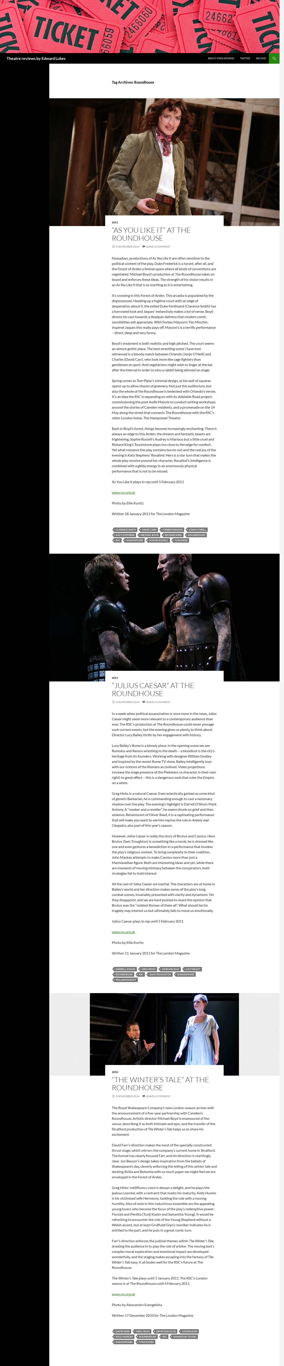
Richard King (173, 534)
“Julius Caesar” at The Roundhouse (153, 689)
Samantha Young (184, 1336)
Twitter (245, 58)
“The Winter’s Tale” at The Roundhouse (160, 1083)
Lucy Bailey (192, 969)
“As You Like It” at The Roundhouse (151, 233)
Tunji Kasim (146, 1341)
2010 (115, 1072)
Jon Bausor (189, 1331)
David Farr (123, 1331)
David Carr (149, 529)
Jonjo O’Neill (197, 529)
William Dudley (126, 979)
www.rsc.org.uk (123, 492)
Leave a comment (158, 246)
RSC (118, 540)
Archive (261, 58)
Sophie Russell (158, 540)
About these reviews (221, 58)
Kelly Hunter (124, 1336)
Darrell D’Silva (125, 969)
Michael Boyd (150, 534)
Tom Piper (181, 540)
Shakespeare (134, 540)
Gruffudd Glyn (166, 1331)
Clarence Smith (126, 529)
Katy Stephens (125, 534)
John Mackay (170, 969)
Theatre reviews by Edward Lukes (36, 58)
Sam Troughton (160, 974)
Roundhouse (196, 534)
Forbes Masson (173, 529)
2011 (115, 222)
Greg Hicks (149, 969)
